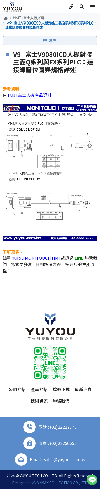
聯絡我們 (61, 401)
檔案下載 (61, 389)
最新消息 (83, 389)
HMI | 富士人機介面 (28, 18)
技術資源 (39, 401)
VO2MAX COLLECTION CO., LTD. (61, 482)
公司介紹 (17, 389)
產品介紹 (39, 389)
